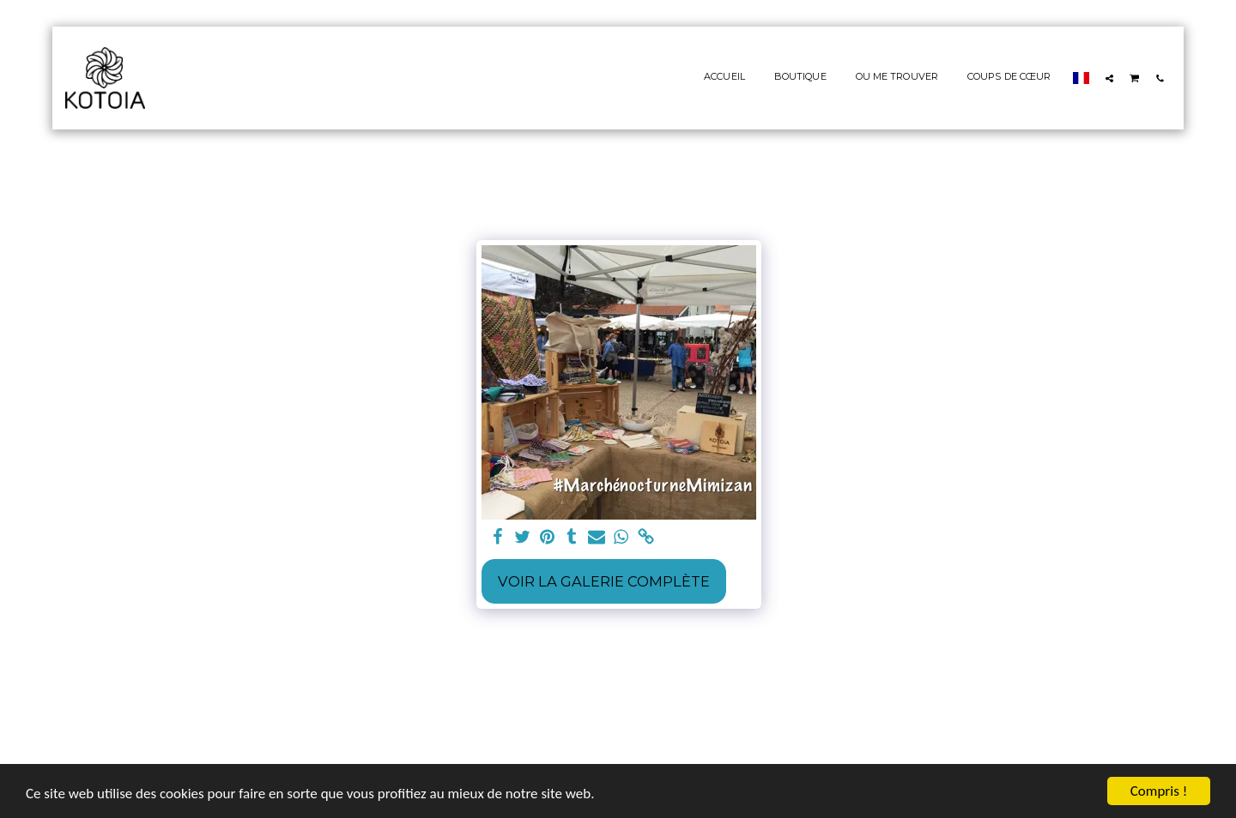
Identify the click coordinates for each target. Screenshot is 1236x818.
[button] (1109, 78)
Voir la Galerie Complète (604, 581)
